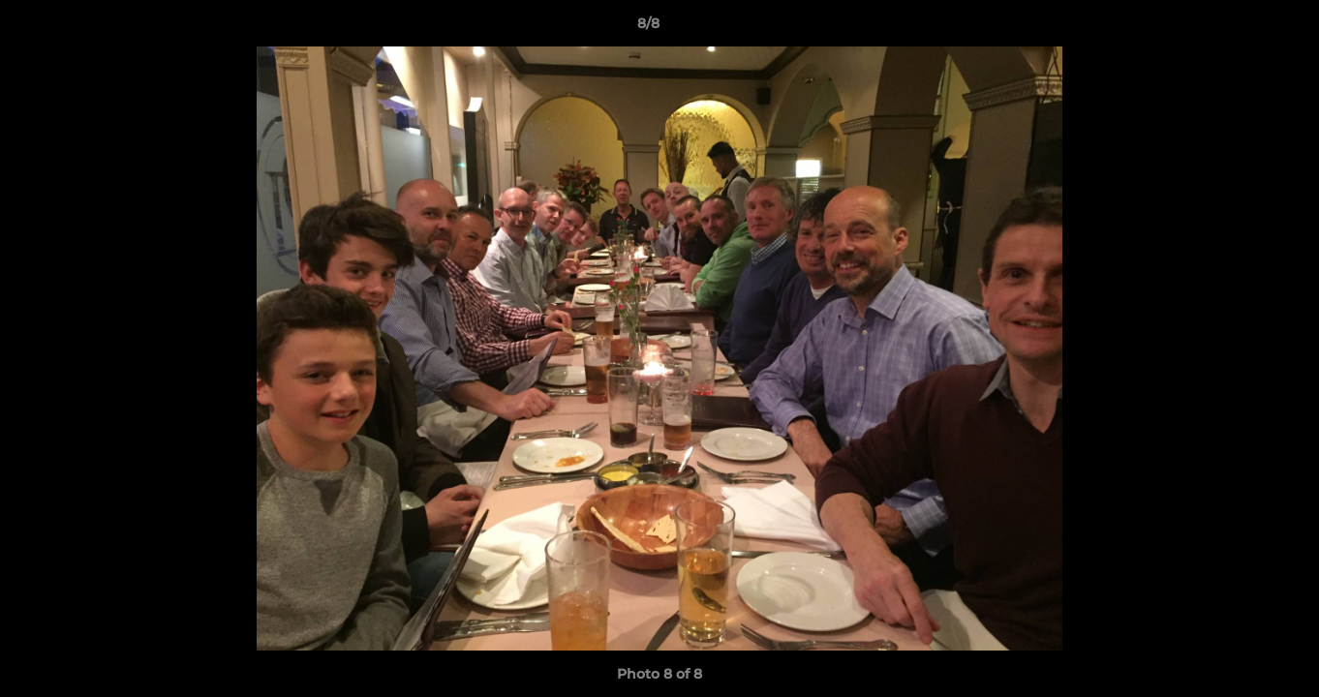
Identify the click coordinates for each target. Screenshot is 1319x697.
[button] (1237, 28)
